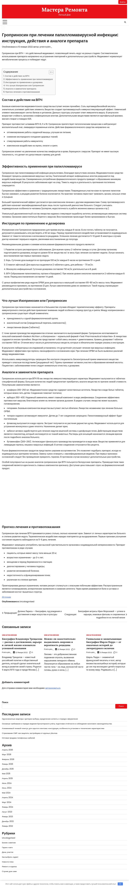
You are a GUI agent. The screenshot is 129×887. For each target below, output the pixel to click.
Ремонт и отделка (9, 863)
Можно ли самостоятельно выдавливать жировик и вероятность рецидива (60, 642)
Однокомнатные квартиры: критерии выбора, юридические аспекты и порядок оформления (40, 718)
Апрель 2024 (7, 795)
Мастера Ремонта (64, 9)
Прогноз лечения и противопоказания (22, 91)
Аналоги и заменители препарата (20, 88)
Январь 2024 (7, 805)
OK (120, 884)
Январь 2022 (7, 824)
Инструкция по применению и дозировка (23, 82)
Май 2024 (6, 791)
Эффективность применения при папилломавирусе (29, 79)
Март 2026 (6, 753)
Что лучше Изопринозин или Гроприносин (25, 85)
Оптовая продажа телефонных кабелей (18, 737)
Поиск (5, 702)
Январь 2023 (7, 814)
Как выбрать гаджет (10, 854)
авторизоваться (52, 687)
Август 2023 (7, 809)
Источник (6, 597)
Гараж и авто (7, 845)
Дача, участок (7, 849)
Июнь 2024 (7, 786)
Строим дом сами (9, 868)
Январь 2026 (7, 763)
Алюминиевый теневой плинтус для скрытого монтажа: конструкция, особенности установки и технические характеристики (53, 728)
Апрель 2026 (7, 749)
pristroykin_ (46, 46)
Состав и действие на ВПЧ (17, 76)
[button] (50, 72)
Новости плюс (8, 858)
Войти (122, 2)
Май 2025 (6, 772)
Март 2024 (6, 800)
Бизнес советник (9, 840)
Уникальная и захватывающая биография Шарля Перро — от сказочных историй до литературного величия (104, 643)
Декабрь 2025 (8, 767)
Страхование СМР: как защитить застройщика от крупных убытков (30, 732)
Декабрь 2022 (8, 819)
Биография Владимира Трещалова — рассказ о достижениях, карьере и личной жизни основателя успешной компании (22, 643)
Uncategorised (26, 601)
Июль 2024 (7, 781)
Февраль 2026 (8, 758)
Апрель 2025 (7, 777)
